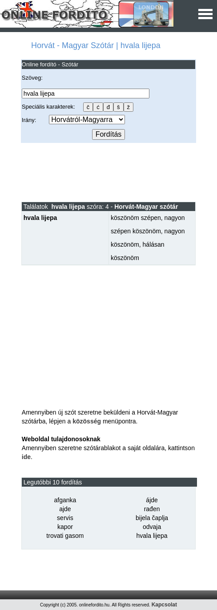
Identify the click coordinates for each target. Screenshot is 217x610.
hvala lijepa (152, 535)
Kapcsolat (164, 605)
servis (65, 517)
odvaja (152, 526)
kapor (65, 526)
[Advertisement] (108, 172)
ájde (151, 500)
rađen (152, 508)
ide (26, 456)
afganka (65, 500)
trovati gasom (65, 535)
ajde (65, 508)
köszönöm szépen (136, 217)
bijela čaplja (152, 517)
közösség (86, 421)
